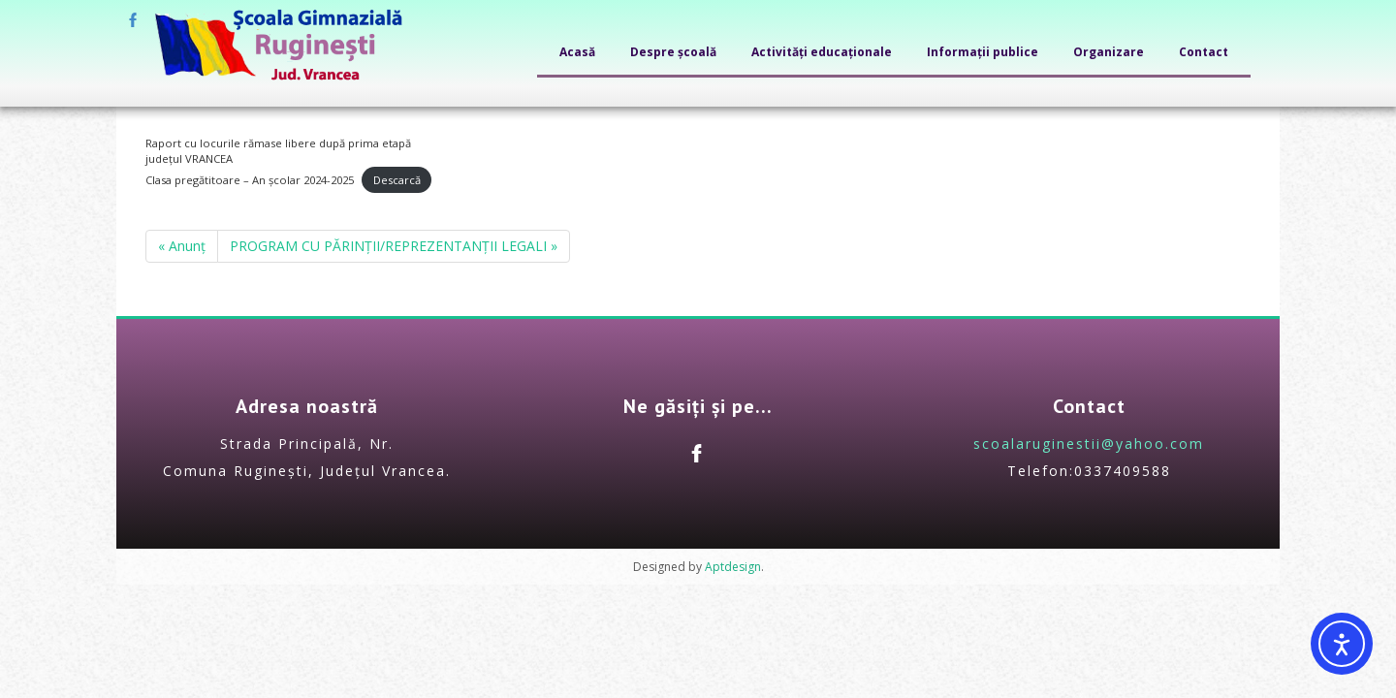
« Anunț (182, 246)
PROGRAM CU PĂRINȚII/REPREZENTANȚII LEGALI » (393, 246)
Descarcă (397, 180)
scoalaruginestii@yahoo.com (1088, 443)
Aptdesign (733, 566)
